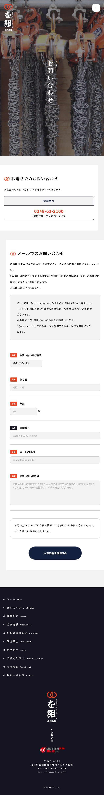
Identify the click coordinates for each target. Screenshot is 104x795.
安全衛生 (16, 650)
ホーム (14, 599)
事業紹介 (17, 616)
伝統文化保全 (25, 658)
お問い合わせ (20, 675)
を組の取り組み (23, 633)
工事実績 (19, 624)
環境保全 (19, 641)
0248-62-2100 (49, 211)
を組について (20, 607)
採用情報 (19, 666)
